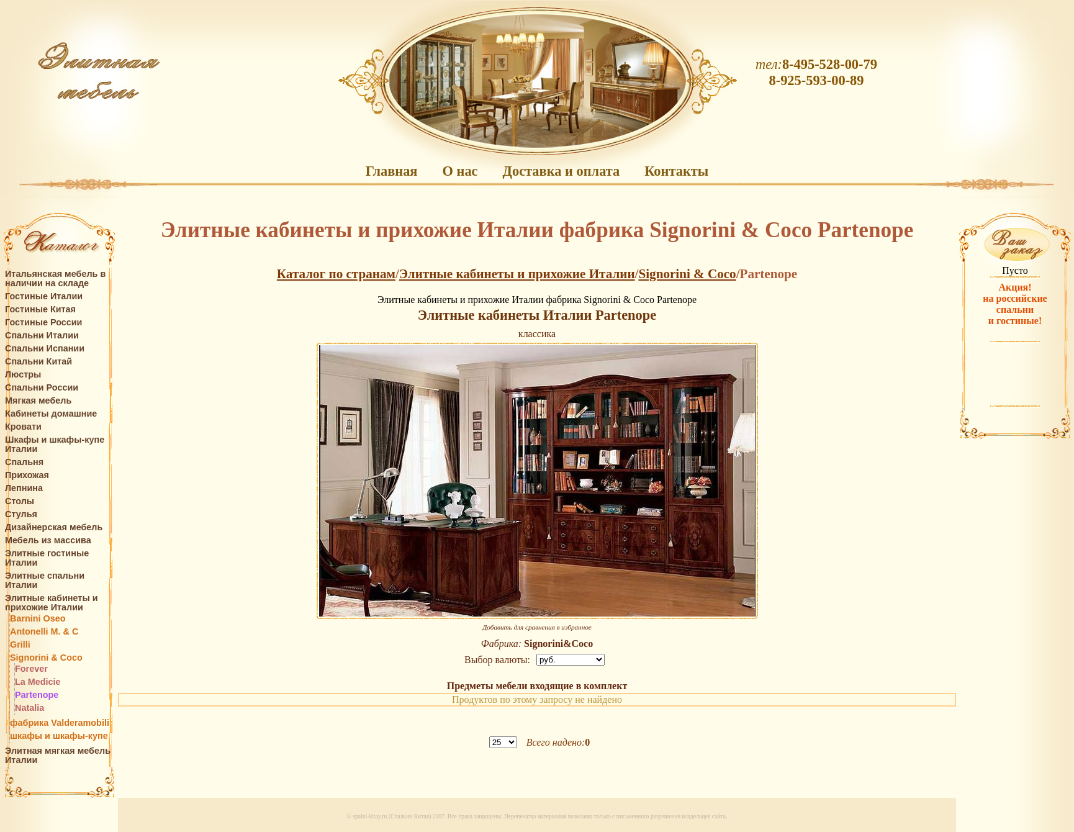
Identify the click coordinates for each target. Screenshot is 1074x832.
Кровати (23, 427)
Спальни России (41, 387)
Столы (19, 501)
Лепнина (24, 488)
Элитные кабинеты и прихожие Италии (51, 603)
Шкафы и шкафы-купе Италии (54, 444)
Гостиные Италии (44, 296)
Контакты (676, 171)
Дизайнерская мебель (53, 527)
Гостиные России (43, 322)
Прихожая (27, 475)
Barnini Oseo (38, 618)
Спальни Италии (42, 335)
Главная (392, 171)
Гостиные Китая (40, 309)
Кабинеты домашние (51, 413)
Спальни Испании (44, 348)
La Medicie (38, 682)
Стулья (21, 514)
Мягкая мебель (38, 400)
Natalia (29, 708)
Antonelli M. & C (44, 631)
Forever (31, 669)
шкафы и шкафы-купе (59, 736)
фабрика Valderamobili (59, 723)
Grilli (20, 644)
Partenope (36, 695)
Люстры (23, 374)
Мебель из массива (48, 540)
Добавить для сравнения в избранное (537, 627)
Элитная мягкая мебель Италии (58, 755)
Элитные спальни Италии (44, 580)
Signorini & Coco (46, 657)
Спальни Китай (38, 361)
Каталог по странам (336, 273)
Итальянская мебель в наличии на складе (55, 278)
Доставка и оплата (561, 171)
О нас (459, 171)
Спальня (24, 462)
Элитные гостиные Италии (47, 558)
